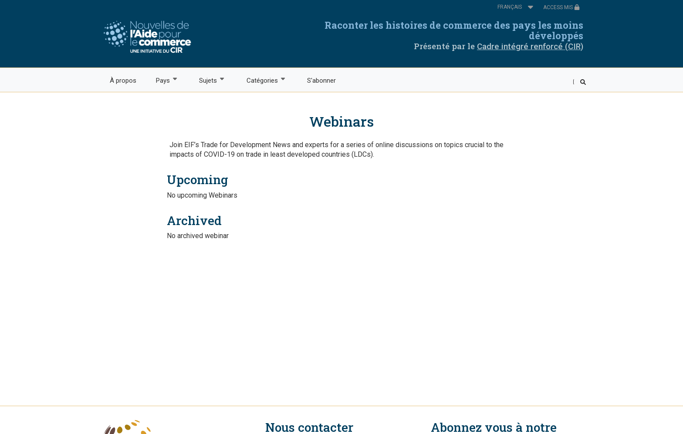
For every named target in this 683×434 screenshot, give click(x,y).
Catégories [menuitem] (262, 79)
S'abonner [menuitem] (321, 80)
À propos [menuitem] (123, 80)
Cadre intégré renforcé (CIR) (530, 46)
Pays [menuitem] (162, 79)
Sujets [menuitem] (207, 79)
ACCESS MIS (561, 7)
